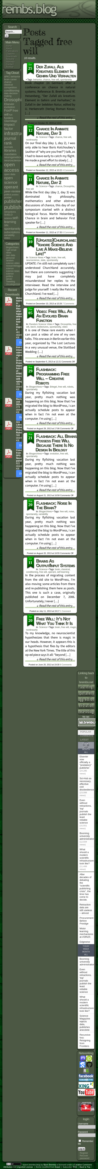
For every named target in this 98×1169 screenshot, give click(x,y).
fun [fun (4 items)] (11, 114)
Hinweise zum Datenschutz (88, 1105)
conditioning (32, 572)
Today (86, 946)
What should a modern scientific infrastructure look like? (87, 856)
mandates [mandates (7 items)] (10, 154)
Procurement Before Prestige (86, 921)
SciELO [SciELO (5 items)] (8, 214)
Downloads (11, 56)
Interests (10, 61)
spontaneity (66, 79)
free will (55, 79)
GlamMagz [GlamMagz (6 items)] (10, 120)
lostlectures (43, 327)
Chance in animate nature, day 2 (52, 180)
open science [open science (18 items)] (10, 180)
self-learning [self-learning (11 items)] (11, 220)
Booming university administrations (88, 836)
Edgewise (85, 941)
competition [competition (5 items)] (10, 87)
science (10, 268)
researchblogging (14, 265)
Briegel (53, 386)
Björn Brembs (49, 1165)
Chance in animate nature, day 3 (52, 131)
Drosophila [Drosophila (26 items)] (14, 99)
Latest (84, 739)
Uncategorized (13, 284)
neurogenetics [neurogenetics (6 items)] (12, 157)
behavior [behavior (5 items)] (15, 76)
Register (84, 1153)
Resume (10, 59)
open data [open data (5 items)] (9, 174)
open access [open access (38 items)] (11, 167)
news (8, 252)
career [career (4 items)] (13, 79)
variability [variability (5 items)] (9, 235)
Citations (10, 54)
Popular (85, 732)
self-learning (63, 572)
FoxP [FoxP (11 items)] (8, 110)
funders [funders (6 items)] (8, 117)
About (9, 48)
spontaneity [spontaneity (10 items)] (12, 228)
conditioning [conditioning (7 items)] (11, 90)
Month (86, 749)
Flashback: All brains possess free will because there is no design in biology (56, 443)
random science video (13, 261)
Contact (10, 64)
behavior (37, 79)
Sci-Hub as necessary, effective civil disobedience (87, 784)
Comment (67, 123)
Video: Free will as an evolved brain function (54, 316)
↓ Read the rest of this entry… (56, 118)
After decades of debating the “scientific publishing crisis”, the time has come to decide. (85, 887)
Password (83, 1132)
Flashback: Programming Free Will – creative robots (52, 376)
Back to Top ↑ (86, 1167)
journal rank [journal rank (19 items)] (10, 140)
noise (71, 511)
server (9, 279)
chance (46, 79)
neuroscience (32, 260)
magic (73, 627)
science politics (10, 275)
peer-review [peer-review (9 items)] (12, 191)
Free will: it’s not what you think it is (54, 621)
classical (65, 569)
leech (33, 327)
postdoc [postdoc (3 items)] (15, 194)
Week (86, 949)
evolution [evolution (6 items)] (9, 107)
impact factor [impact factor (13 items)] (9, 126)
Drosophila (68, 186)
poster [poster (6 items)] (8, 197)
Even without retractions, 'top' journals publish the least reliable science (85, 811)
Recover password (84, 1157)
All (86, 752)
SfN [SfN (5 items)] (6, 225)
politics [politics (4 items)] (7, 194)
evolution (54, 453)
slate (43, 260)
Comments (68, 170)
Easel (57, 1167)
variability (43, 514)
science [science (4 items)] (8, 218)
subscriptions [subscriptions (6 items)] (12, 232)
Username (83, 1123)
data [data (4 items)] (6, 93)
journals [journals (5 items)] (8, 147)
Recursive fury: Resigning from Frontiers (85, 1040)
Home (9, 46)
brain (53, 257)
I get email (11, 250)
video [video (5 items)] (7, 238)
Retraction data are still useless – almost (86, 908)
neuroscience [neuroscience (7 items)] (12, 160)
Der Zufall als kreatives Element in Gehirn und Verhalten (56, 71)
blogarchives (12, 247)
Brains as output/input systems (55, 563)
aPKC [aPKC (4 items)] (7, 76)
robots (70, 386)
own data (10, 255)
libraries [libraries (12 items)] (10, 150)
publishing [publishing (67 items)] (16, 207)
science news (12, 271)
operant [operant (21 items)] (11, 187)
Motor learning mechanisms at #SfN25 (86, 932)
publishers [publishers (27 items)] (14, 201)
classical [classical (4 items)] (8, 84)
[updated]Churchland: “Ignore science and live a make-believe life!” (55, 246)
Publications (12, 51)
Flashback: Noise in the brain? (53, 505)
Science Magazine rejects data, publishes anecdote (85, 1022)
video (65, 327)
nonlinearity (32, 139)
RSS (75, 1167)
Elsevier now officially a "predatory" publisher (85, 762)
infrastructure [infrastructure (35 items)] (18, 133)
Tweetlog (10, 281)
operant (52, 572)
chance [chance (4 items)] (7, 82)
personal (10, 258)
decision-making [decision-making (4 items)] (11, 94)
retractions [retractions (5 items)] (10, 211)
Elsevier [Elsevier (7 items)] (9, 104)
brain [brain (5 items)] (7, 79)
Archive (9, 67)
